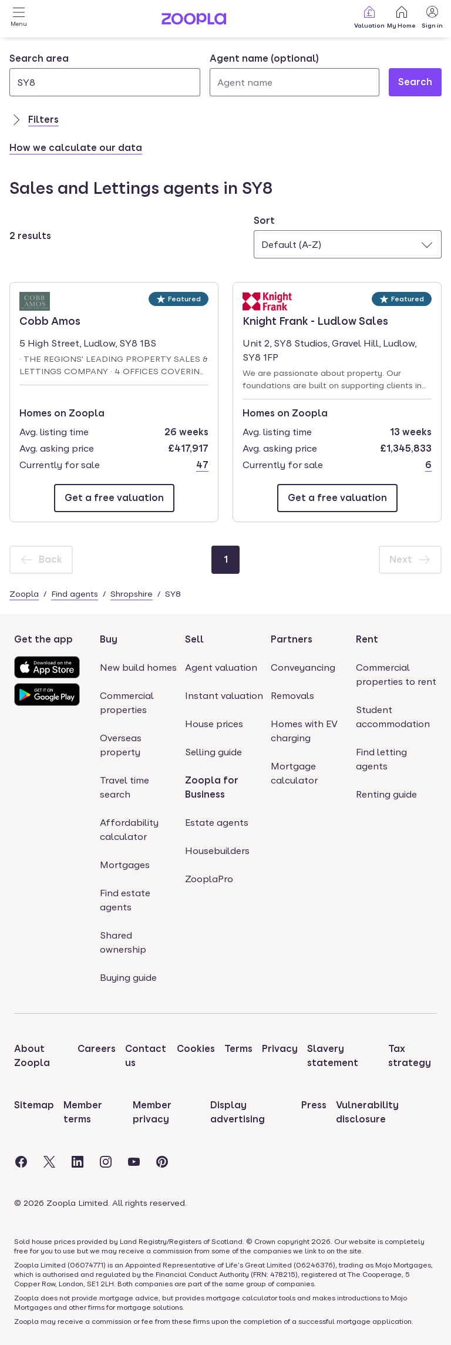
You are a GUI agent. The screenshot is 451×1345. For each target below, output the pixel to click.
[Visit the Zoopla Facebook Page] (21, 1162)
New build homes (138, 667)
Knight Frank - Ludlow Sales (315, 320)
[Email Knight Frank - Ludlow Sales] (337, 498)
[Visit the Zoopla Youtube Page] (134, 1162)
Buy (108, 639)
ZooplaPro (209, 879)
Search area (39, 58)
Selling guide (213, 752)
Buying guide (128, 977)
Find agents (74, 593)
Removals (292, 695)
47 (202, 464)
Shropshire (131, 593)
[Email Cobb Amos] (114, 498)
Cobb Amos (52, 320)
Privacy (280, 1048)
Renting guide (386, 794)
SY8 (173, 593)
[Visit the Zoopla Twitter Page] (49, 1162)
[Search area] (104, 82)
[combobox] (104, 74)
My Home (401, 17)
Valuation (369, 17)
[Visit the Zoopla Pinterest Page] (162, 1162)
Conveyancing (303, 667)
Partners (291, 639)
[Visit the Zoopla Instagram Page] (106, 1162)
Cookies (196, 1048)
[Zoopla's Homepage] (193, 21)
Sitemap (34, 1105)
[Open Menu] (19, 18)
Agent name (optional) (264, 58)
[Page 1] (225, 560)
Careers (97, 1048)
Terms (238, 1048)
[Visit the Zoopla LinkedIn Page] (77, 1162)
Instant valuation (224, 695)
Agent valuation (221, 667)
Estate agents (216, 822)
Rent (367, 639)
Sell (194, 639)
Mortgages (125, 864)
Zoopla (24, 593)
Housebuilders (217, 850)
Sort (264, 220)
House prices (214, 723)
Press (314, 1105)
